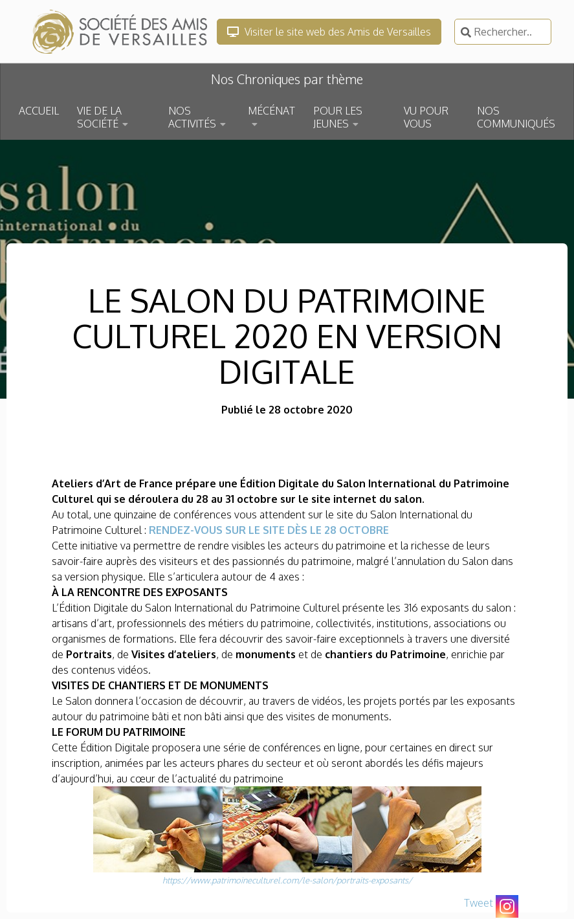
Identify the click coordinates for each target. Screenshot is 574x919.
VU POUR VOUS (426, 117)
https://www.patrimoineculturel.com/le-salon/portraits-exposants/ (287, 880)
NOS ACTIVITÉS (192, 117)
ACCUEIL (39, 110)
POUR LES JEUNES (337, 117)
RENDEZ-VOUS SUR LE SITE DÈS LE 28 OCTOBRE (269, 530)
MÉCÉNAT (271, 110)
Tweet (478, 902)
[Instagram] (507, 906)
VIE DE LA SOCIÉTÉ (99, 117)
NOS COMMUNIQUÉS (516, 117)
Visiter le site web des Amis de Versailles (329, 31)
